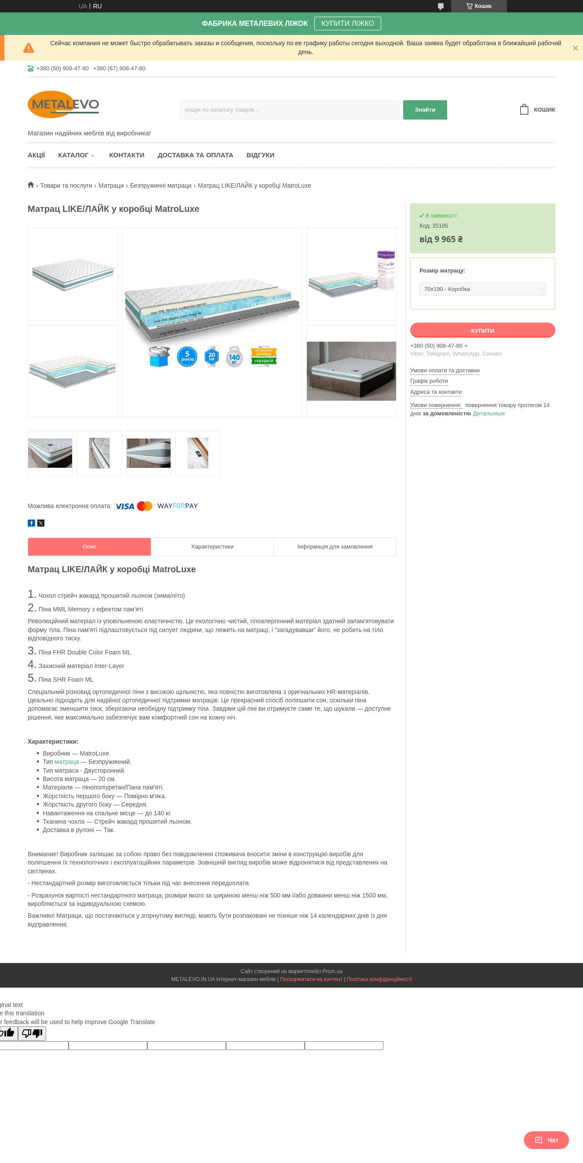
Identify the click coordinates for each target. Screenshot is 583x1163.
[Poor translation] (32, 1033)
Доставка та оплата (195, 155)
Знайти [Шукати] (425, 109)
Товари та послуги (66, 185)
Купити (482, 330)
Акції (36, 155)
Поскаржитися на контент (311, 979)
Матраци (111, 185)
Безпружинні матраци (161, 185)
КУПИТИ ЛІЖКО (347, 23)
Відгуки (260, 155)
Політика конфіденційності (379, 979)
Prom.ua (333, 971)
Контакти (126, 155)
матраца (67, 761)
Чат (546, 1140)
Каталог (73, 155)
